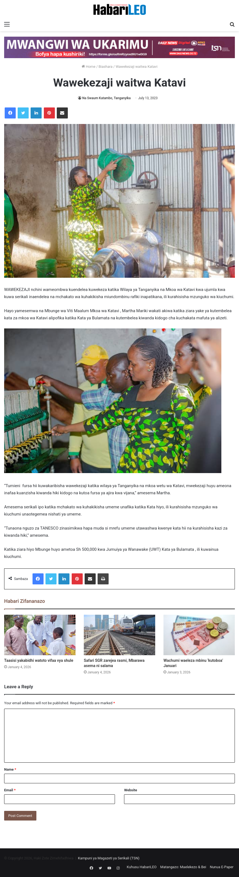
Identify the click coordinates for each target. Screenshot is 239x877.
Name (10, 769)
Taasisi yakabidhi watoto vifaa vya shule (38, 660)
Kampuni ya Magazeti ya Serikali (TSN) (108, 858)
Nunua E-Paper (221, 867)
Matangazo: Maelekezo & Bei (183, 867)
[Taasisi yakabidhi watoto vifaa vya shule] (40, 635)
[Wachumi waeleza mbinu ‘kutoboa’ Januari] (199, 635)
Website (130, 790)
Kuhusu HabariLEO (142, 867)
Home (88, 66)
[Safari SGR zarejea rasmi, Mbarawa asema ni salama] (119, 635)
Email (10, 790)
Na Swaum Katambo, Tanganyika (106, 98)
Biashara (106, 66)
